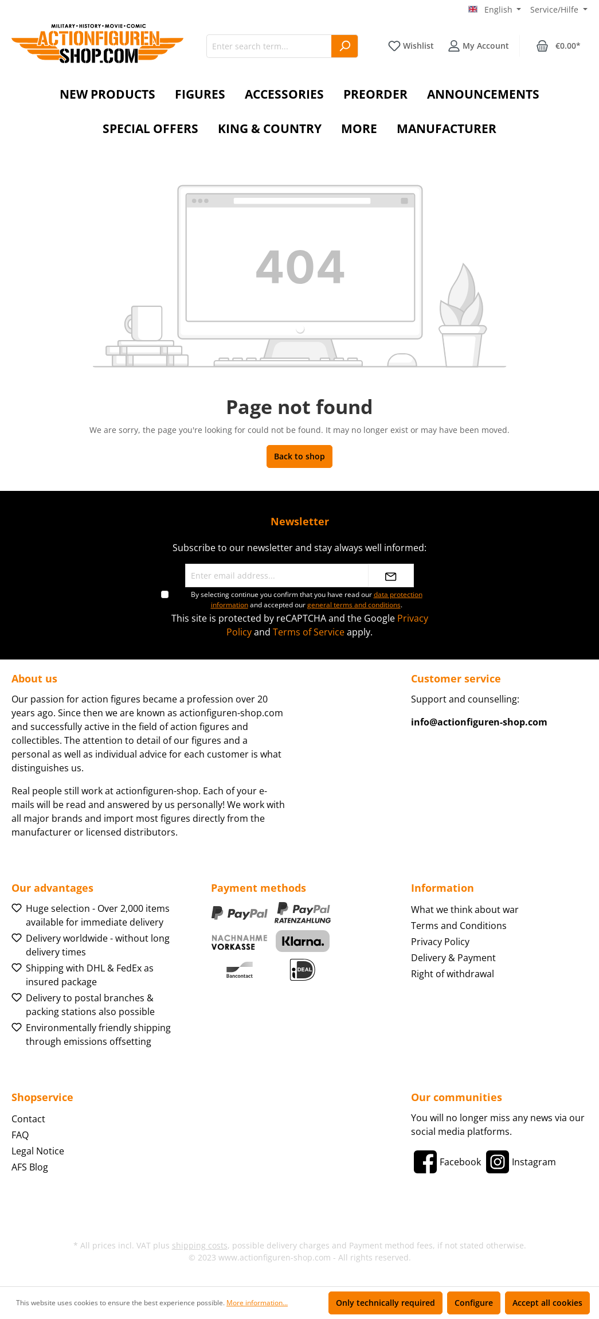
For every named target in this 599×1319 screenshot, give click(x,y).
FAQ (20, 1135)
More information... (257, 1303)
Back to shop (299, 456)
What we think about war (465, 909)
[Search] (344, 46)
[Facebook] (446, 1162)
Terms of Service (308, 632)
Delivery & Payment (453, 957)
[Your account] (478, 46)
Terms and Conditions (459, 925)
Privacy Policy (440, 941)
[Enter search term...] (269, 46)
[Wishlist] (411, 46)
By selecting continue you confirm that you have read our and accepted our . (306, 600)
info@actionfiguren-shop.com (479, 722)
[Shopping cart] (558, 46)
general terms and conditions (354, 605)
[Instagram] (519, 1162)
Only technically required (385, 1302)
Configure (474, 1302)
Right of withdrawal (452, 973)
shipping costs (200, 1245)
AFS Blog (29, 1167)
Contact (28, 1119)
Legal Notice (37, 1151)
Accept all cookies (547, 1302)
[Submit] (391, 575)
